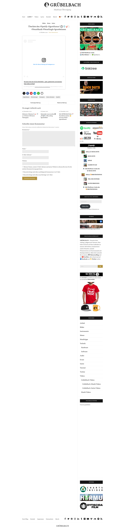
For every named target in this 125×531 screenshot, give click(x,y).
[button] (24, 93)
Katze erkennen (50, 97)
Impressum (40, 519)
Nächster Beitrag (61, 102)
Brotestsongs (34, 97)
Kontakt (48, 17)
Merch (55, 17)
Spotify (58, 97)
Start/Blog (25, 519)
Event (82, 360)
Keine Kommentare (53, 32)
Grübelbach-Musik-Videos (91, 384)
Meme (48, 23)
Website (24, 161)
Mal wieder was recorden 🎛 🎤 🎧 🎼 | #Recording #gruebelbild (48, 116)
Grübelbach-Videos (87, 380)
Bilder (44, 23)
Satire (53, 23)
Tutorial (83, 368)
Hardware (84, 348)
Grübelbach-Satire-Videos (91, 388)
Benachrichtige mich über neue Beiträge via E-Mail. (38, 175)
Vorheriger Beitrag (35, 102)
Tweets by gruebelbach (85, 405)
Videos (36, 17)
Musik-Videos (86, 392)
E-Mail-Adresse (27, 155)
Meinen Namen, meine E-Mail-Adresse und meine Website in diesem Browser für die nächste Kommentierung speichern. (47, 168)
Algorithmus (26, 97)
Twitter (82, 372)
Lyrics (42, 17)
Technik (83, 343)
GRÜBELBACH (62, 526)
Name (24, 149)
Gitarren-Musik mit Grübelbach (42, 86)
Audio (82, 356)
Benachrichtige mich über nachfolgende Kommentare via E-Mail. (42, 172)
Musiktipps (84, 339)
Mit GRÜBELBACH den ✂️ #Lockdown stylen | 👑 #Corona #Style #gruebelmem (66, 116)
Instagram (41, 97)
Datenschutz (49, 519)
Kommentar (26, 130)
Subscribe (85, 206)
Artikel (82, 323)
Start (23, 17)
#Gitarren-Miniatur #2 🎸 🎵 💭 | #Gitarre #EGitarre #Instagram (30, 116)
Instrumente (84, 331)
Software (84, 352)
